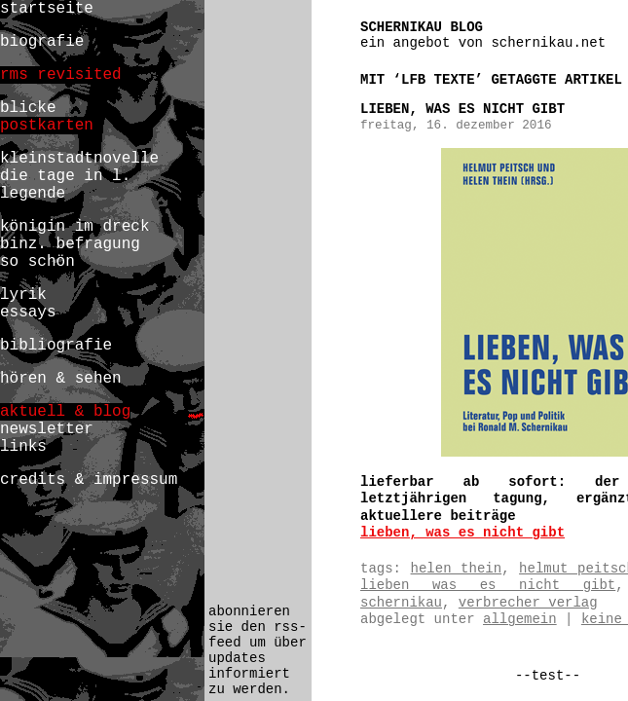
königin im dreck (74, 227)
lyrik (23, 295)
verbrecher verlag (528, 602)
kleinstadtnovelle (79, 158)
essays (28, 312)
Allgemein (520, 619)
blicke (28, 108)
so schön (37, 262)
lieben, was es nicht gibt (462, 109)
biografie (42, 42)
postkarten (46, 125)
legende (32, 194)
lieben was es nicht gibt (487, 585)
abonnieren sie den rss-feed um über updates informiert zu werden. (257, 650)
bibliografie (56, 345)
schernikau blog (421, 27)
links (23, 447)
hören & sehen (61, 378)
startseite (46, 9)
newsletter (46, 429)
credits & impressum (88, 480)
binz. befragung (70, 244)
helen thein (456, 568)
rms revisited (61, 75)
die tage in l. (65, 176)
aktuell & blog (65, 412)
